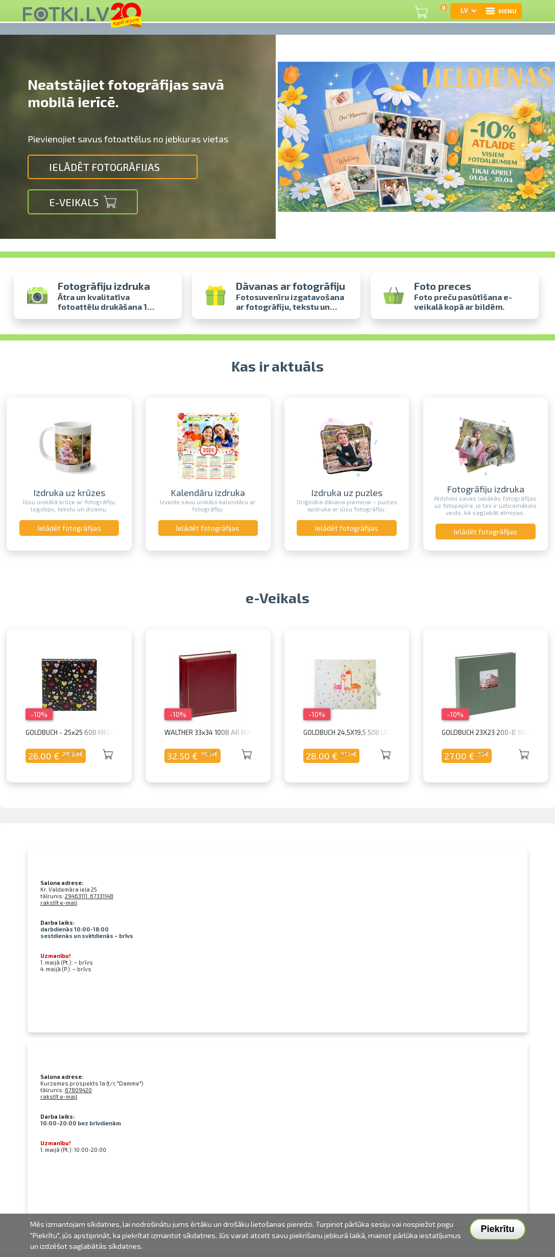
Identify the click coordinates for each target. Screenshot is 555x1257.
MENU (501, 10)
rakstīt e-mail (58, 902)
